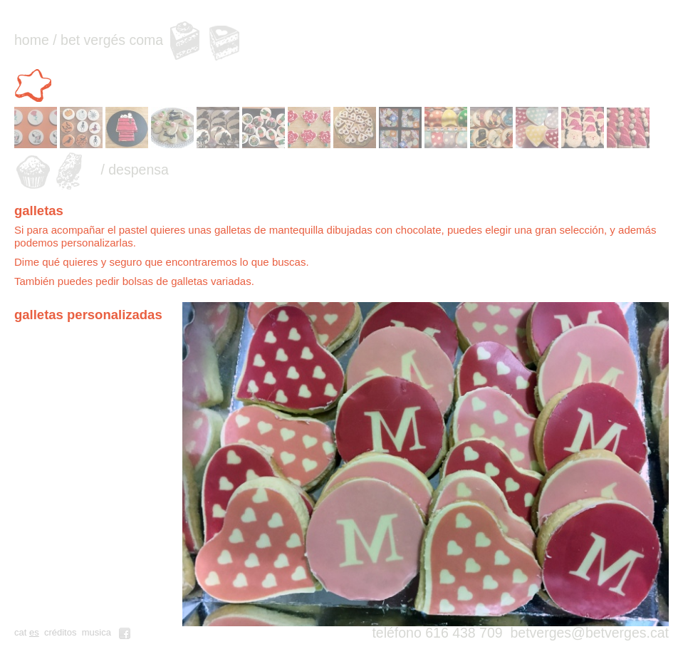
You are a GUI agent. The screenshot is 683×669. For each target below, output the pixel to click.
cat (20, 632)
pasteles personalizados (225, 40)
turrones (76, 170)
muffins (35, 170)
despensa (138, 169)
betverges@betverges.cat (589, 633)
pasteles (183, 40)
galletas (35, 83)
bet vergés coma (112, 40)
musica (96, 632)
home (31, 40)
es (34, 632)
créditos (60, 632)
